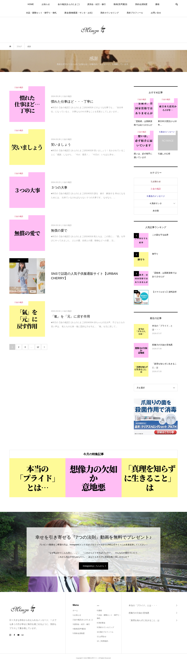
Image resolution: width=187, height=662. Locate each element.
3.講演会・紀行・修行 (81, 624)
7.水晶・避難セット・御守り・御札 (109, 616)
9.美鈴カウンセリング (105, 627)
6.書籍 (99, 611)
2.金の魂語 (156, 189)
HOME (31, 4)
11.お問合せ (101, 637)
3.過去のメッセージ (156, 196)
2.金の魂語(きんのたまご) (83, 620)
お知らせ (46, 4)
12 (38, 347)
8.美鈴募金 (101, 623)
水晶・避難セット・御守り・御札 (41, 13)
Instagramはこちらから (93, 566)
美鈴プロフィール (135, 13)
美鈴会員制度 (141, 4)
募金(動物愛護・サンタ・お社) (78, 13)
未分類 (156, 211)
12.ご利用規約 (102, 641)
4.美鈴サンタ (156, 203)
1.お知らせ (156, 181)
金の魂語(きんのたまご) (68, 4)
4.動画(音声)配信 (79, 629)
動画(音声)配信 (120, 4)
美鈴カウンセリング (109, 13)
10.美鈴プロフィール (105, 632)
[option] (37, 477)
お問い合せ (156, 13)
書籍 (157, 4)
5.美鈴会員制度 (79, 633)
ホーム (75, 611)
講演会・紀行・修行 (96, 4)
